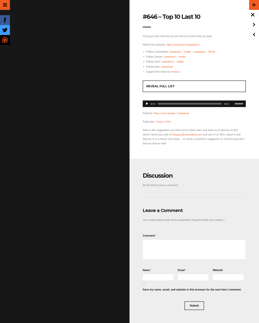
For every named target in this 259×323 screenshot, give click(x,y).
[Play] (147, 103)
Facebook (175, 51)
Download (185, 113)
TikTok (213, 51)
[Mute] (232, 98)
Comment (149, 235)
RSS (168, 121)
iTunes (160, 121)
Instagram (201, 51)
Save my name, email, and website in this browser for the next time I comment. (192, 289)
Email (181, 270)
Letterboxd (170, 56)
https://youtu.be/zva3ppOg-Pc (183, 44)
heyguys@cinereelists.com (188, 134)
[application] (194, 102)
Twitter (188, 51)
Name (146, 270)
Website (218, 270)
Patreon (175, 71)
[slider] (190, 103)
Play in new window (165, 113)
